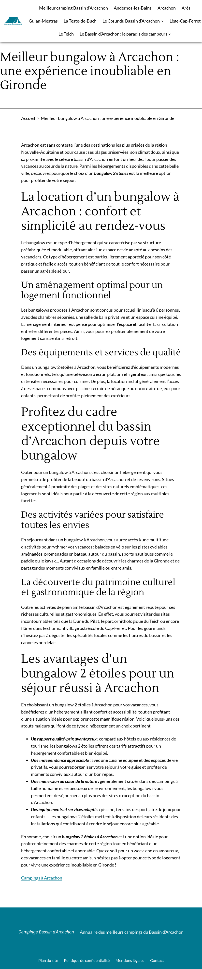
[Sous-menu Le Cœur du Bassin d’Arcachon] (162, 21)
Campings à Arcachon (41, 877)
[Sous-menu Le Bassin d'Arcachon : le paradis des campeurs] (169, 34)
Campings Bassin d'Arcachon (46, 931)
